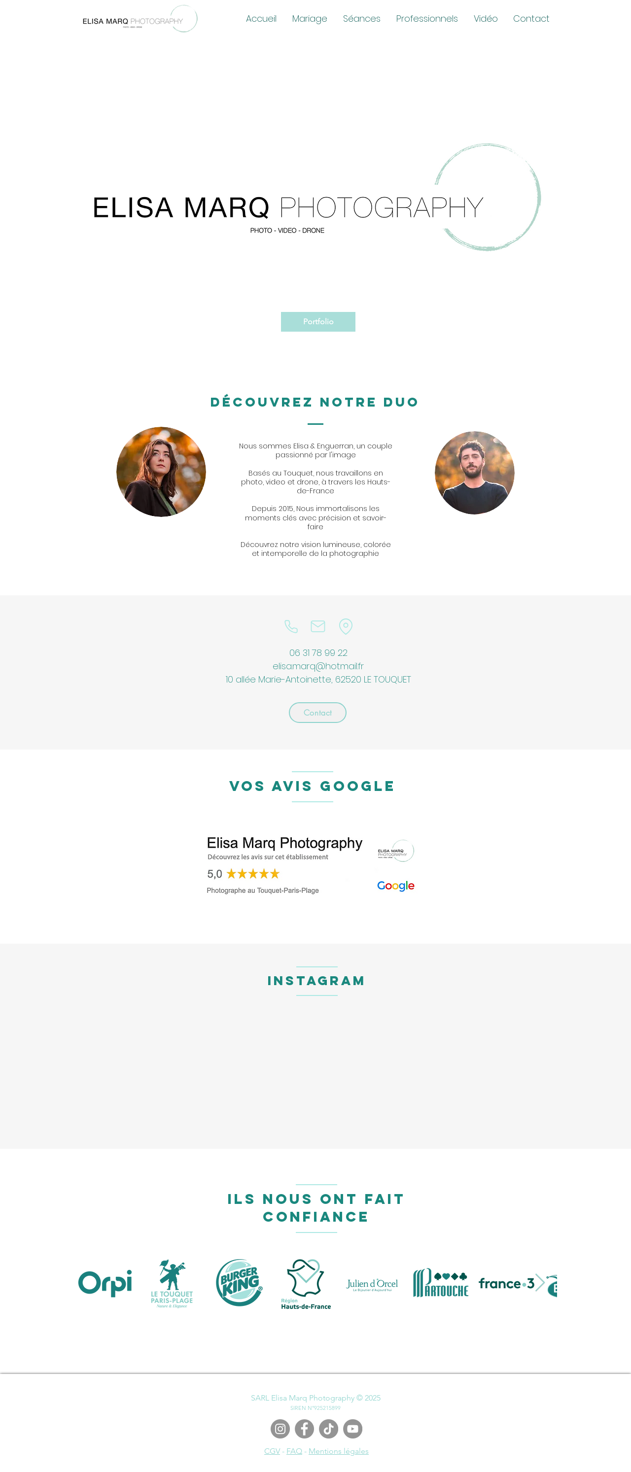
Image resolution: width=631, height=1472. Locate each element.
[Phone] (291, 626)
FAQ (294, 1451)
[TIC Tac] (328, 1428)
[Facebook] (304, 1428)
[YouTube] (352, 1428)
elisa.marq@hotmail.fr (318, 666)
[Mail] (318, 626)
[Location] (345, 626)
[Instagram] (280, 1428)
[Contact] (318, 712)
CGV (272, 1451)
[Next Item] (540, 1283)
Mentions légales (339, 1451)
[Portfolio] (318, 322)
